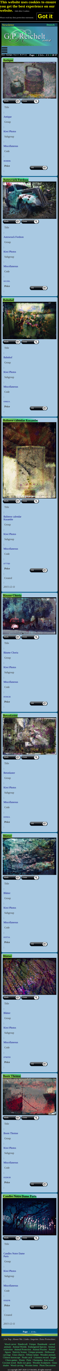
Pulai (28, 1360)
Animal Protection (22, 1349)
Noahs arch (27, 1357)
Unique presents (35, 1352)
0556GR (7, 697)
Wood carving (17, 1365)
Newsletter (8, 24)
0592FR (6, 1300)
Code (7, 151)
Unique (32, 1344)
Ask (32, 167)
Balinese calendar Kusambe (12, 518)
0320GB (7, 1177)
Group (7, 122)
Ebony (22, 1360)
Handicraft (23, 1344)
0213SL (6, 281)
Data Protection (47, 1339)
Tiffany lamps (32, 1355)
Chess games (11, 1360)
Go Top (7, 1339)
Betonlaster (9, 773)
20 (53, 55)
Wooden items (31, 1365)
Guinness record (41, 1357)
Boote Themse (10, 1133)
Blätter (6, 893)
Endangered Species (37, 1347)
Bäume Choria (10, 652)
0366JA (6, 401)
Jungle (53, 1357)
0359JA (6, 817)
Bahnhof (7, 357)
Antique (7, 116)
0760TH (6, 1057)
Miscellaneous (10, 146)
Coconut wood (9, 1362)
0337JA (6, 937)
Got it (45, 16)
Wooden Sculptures (42, 1362)
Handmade (42, 1344)
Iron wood (48, 1360)
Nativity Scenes (19, 1352)
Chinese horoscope (11, 1357)
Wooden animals (48, 1355)
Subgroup (9, 136)
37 (56, 55)
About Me (17, 1339)
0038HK (7, 161)
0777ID (6, 563)
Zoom (24, 101)
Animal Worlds (19, 1347)
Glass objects (18, 1355)
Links (26, 1339)
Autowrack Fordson (13, 237)
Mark (6, 101)
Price (7, 166)
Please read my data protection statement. (17, 18)
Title (6, 107)
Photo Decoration (47, 1365)
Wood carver (10, 1344)
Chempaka (37, 1360)
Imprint (34, 1339)
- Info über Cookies (21, 11)
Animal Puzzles (40, 1349)
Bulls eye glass (24, 1362)
